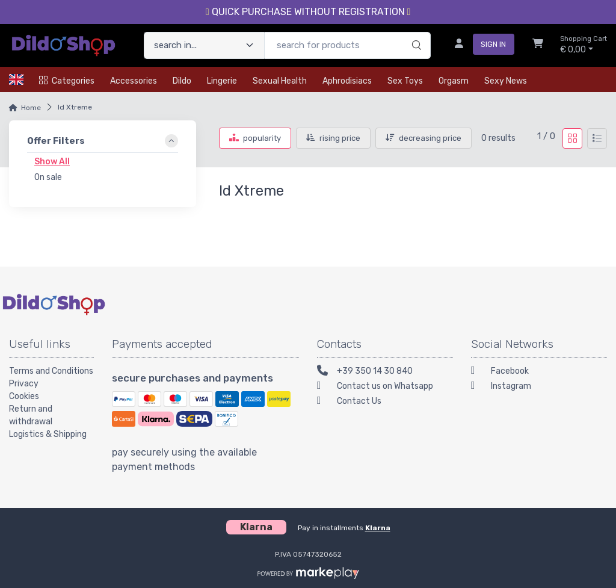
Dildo (182, 81)
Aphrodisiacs (347, 81)
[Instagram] (539, 387)
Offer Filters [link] (56, 140)
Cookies (24, 396)
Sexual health (280, 81)
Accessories (133, 81)
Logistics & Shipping (48, 434)
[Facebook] (539, 372)
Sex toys (405, 81)
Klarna (377, 528)
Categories (66, 81)
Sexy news (505, 81)
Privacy (23, 384)
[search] (414, 33)
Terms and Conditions (51, 371)
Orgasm (454, 81)
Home (31, 108)
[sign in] (479, 45)
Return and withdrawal (30, 415)
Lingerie (222, 81)
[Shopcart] (538, 45)
